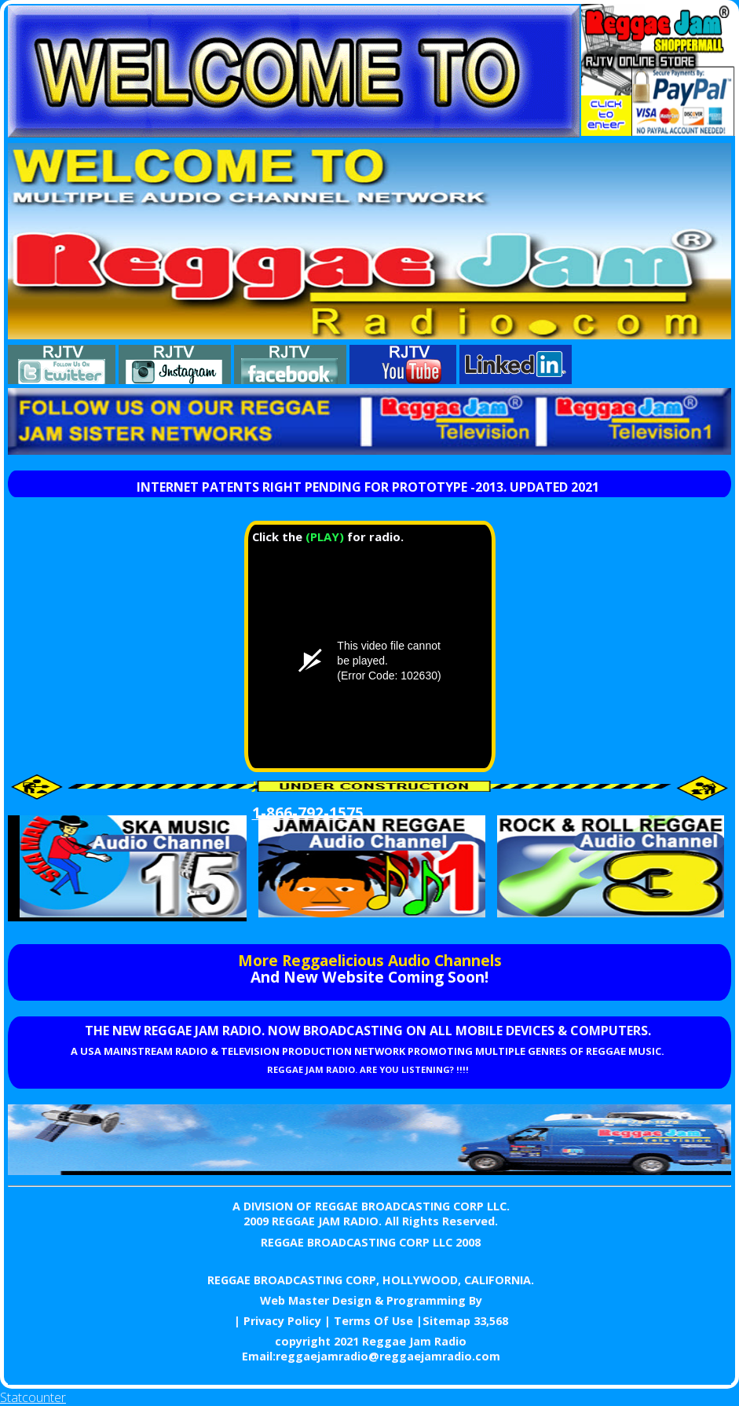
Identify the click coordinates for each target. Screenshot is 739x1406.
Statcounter (33, 1397)
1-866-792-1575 (308, 812)
